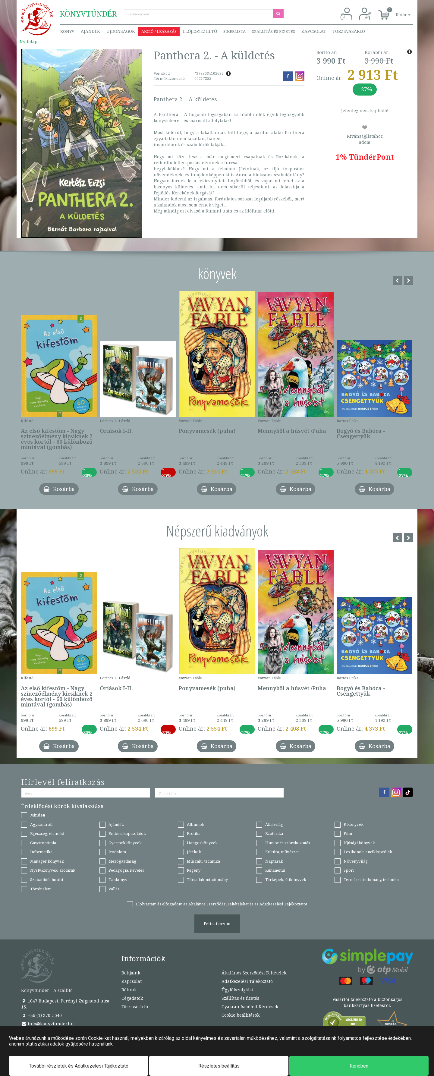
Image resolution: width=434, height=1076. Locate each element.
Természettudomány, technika (371, 879)
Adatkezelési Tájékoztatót (283, 904)
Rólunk (129, 990)
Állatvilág (274, 824)
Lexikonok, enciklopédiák (368, 851)
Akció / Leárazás (159, 31)
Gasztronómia (43, 842)
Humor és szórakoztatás (287, 842)
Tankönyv (117, 879)
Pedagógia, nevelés (126, 870)
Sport (349, 870)
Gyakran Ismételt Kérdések (250, 1006)
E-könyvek (353, 824)
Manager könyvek (47, 861)
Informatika (41, 851)
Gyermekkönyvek (125, 842)
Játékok (194, 851)
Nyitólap (28, 41)
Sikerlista (234, 31)
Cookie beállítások (240, 1015)
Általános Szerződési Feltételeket (218, 904)
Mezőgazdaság (122, 861)
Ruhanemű (275, 870)
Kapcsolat (313, 31)
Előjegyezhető (200, 31)
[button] (396, 11)
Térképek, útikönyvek (285, 879)
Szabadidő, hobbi (46, 879)
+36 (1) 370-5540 (41, 1015)
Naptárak (274, 861)
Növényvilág (356, 861)
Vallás (113, 889)
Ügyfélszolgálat (237, 990)
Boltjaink (130, 973)
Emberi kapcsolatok (127, 833)
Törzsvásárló (348, 31)
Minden (37, 815)
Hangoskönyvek (202, 842)
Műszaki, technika (203, 861)
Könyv (67, 31)
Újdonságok (120, 31)
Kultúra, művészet (282, 851)
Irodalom (117, 851)
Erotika (193, 833)
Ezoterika (274, 833)
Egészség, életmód (47, 833)
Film (348, 833)
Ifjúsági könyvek (359, 842)
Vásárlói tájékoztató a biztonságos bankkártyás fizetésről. (367, 1002)
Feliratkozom (217, 924)
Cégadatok (132, 998)
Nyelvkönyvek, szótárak (52, 870)
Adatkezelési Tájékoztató (247, 981)
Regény (193, 870)
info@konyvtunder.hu (47, 1024)
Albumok (195, 824)
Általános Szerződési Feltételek (254, 973)
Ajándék (90, 31)
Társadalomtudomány (207, 879)
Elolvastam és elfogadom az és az (221, 904)
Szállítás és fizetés (273, 31)
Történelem (41, 889)
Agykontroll (41, 824)
